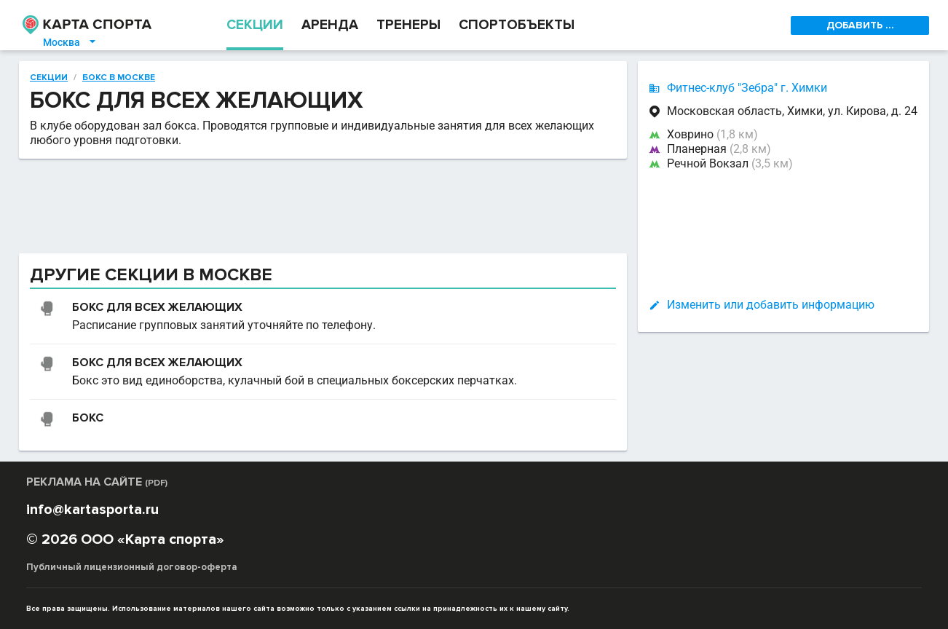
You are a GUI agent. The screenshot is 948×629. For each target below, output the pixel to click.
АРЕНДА (329, 25)
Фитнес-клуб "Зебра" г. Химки (747, 88)
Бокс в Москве (118, 78)
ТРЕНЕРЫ (408, 25)
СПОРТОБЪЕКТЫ (516, 25)
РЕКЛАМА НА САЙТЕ (96, 482)
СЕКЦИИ (254, 25)
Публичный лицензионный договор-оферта (131, 567)
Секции (49, 78)
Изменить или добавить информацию (770, 305)
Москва (70, 42)
